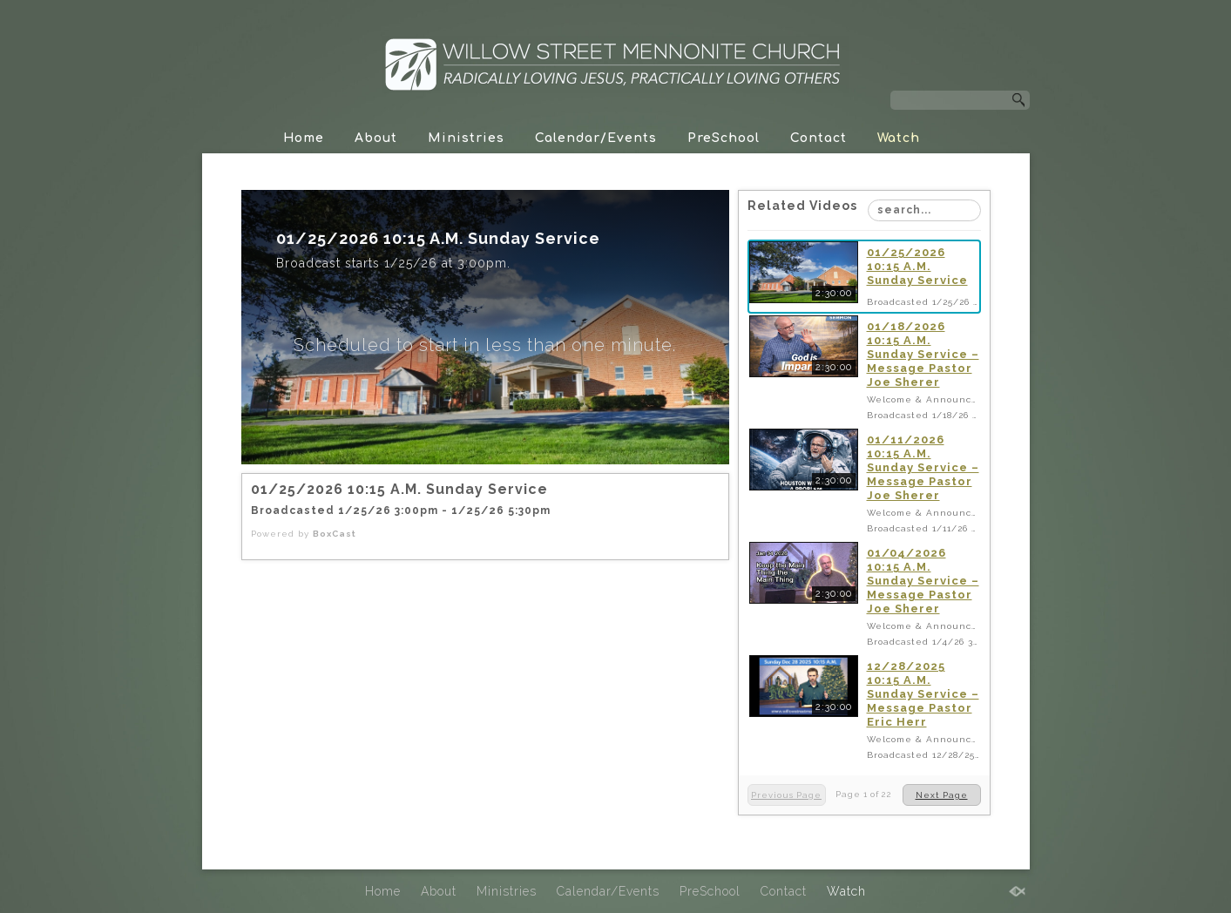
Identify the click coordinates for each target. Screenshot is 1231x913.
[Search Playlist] (924, 210)
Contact (818, 138)
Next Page (942, 795)
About (376, 138)
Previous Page (786, 795)
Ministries (466, 138)
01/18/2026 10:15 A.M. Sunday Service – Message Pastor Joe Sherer (923, 354)
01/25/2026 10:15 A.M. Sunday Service (917, 266)
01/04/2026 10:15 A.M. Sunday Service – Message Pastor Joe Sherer (923, 580)
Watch (898, 138)
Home (303, 138)
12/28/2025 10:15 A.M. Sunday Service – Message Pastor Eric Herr (923, 693)
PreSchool (723, 138)
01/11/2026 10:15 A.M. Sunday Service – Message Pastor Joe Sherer (923, 467)
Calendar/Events (596, 138)
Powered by (303, 533)
